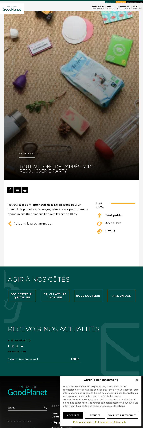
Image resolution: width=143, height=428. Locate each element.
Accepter (73, 415)
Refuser (95, 415)
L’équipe (57, 422)
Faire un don (110, 2)
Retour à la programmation (30, 223)
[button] (136, 379)
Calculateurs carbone (134, 2)
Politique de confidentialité (111, 422)
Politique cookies (83, 422)
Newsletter (121, 2)
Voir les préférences (122, 415)
